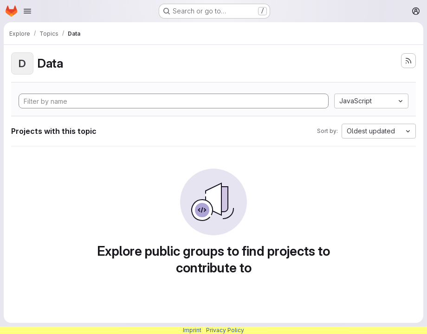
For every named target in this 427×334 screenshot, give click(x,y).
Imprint (192, 330)
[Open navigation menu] (27, 11)
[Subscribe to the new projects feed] (408, 60)
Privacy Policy (225, 330)
